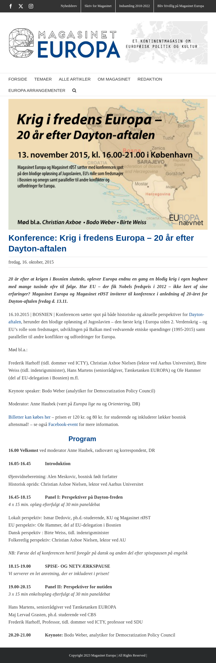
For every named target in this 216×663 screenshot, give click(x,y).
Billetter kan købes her (29, 417)
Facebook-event (63, 424)
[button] (74, 90)
